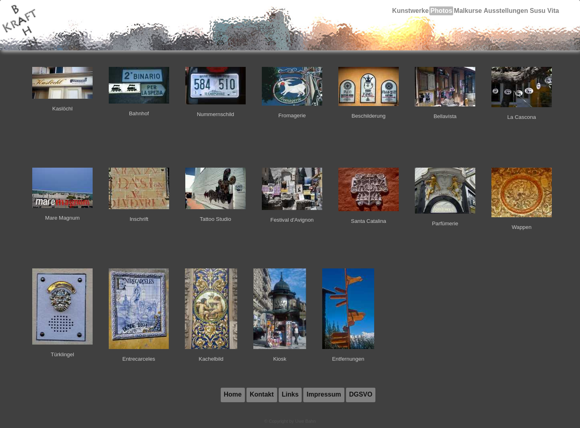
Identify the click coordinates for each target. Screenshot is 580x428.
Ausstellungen (505, 11)
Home (233, 394)
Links (290, 394)
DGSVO (361, 394)
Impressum (324, 394)
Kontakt (262, 394)
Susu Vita (544, 11)
